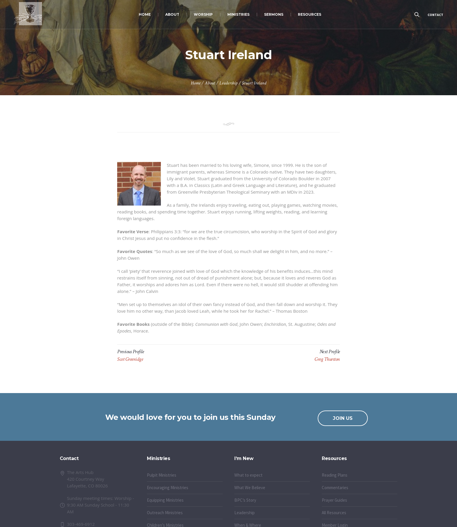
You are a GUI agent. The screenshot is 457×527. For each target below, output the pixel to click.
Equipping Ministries (165, 500)
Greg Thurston (327, 359)
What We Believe (249, 487)
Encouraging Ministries (167, 487)
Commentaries (335, 487)
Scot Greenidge (130, 359)
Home (196, 83)
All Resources (334, 512)
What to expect (248, 475)
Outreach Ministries (165, 512)
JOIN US (343, 418)
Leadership (228, 83)
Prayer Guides (334, 500)
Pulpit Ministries (161, 475)
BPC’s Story (245, 500)
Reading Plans (334, 475)
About (210, 83)
